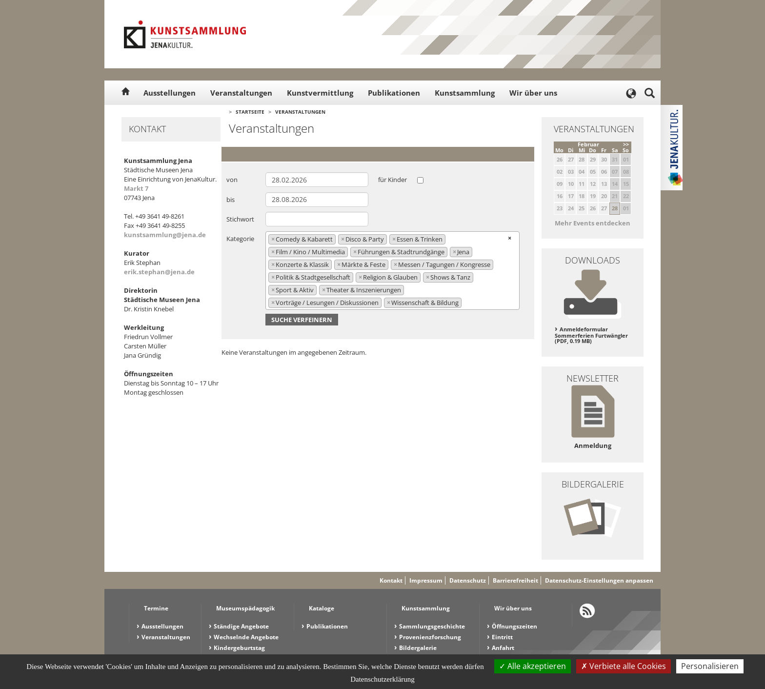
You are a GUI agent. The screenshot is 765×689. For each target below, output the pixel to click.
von (232, 179)
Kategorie (240, 238)
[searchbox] (466, 302)
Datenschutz (467, 580)
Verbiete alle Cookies (623, 666)
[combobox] (392, 270)
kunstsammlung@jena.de (165, 234)
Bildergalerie (418, 648)
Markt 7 (136, 188)
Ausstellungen (169, 93)
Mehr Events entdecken (592, 223)
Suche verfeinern (301, 319)
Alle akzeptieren (532, 666)
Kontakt (391, 580)
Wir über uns (533, 93)
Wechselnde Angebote (246, 637)
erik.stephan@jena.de (159, 271)
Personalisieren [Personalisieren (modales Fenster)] (710, 666)
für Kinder (392, 179)
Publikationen (394, 93)
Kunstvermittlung (320, 93)
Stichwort (240, 219)
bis (230, 199)
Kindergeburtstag (239, 648)
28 (615, 208)
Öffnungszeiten (514, 626)
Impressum (426, 580)
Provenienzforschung (430, 637)
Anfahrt (503, 648)
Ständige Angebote (241, 626)
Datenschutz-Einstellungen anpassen (599, 580)
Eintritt (502, 637)
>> (626, 144)
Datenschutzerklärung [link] (382, 679)
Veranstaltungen (241, 93)
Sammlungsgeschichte (432, 626)
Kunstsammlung (465, 93)
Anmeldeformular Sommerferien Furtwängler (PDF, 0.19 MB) (591, 334)
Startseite (250, 111)
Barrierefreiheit (515, 580)
